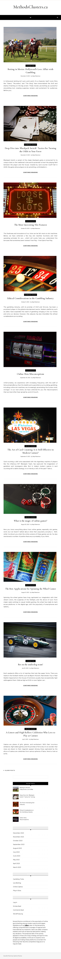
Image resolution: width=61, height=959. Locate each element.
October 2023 (17, 840)
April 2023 (16, 863)
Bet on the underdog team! (30, 664)
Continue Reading (30, 95)
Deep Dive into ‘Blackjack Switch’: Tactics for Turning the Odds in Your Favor (27, 796)
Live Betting (30, 65)
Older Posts (9, 770)
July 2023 (16, 852)
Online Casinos (30, 446)
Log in (15, 902)
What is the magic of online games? (30, 520)
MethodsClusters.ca (30, 7)
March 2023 (17, 867)
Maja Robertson (36, 76)
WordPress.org (18, 914)
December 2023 (18, 833)
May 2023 (16, 859)
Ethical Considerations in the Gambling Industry (30, 298)
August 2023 (17, 848)
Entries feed (17, 906)
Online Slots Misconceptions (30, 374)
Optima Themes (17, 956)
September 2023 (18, 844)
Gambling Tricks (30, 144)
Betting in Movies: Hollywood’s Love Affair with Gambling (26, 789)
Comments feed (18, 910)
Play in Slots (30, 221)
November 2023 (18, 837)
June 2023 (16, 856)
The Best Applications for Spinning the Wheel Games (30, 588)
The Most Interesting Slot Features (30, 224)
